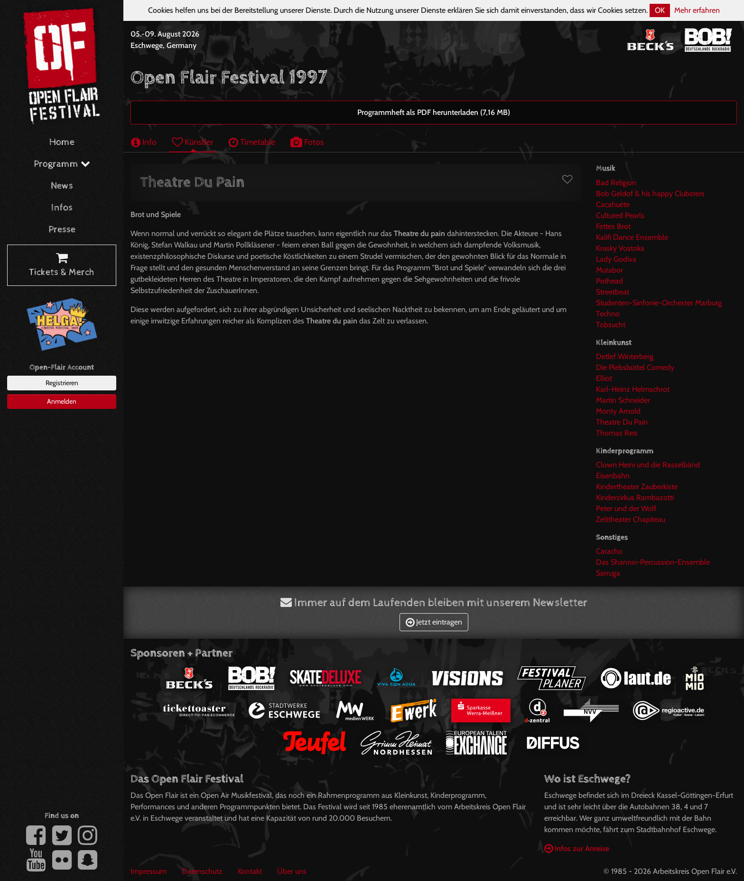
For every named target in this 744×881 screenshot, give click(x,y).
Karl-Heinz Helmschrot (633, 389)
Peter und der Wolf (626, 508)
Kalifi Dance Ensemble (632, 237)
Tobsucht (610, 324)
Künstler (193, 142)
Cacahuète (613, 204)
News (62, 185)
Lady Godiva (616, 259)
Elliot (604, 378)
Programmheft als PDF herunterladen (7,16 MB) (433, 112)
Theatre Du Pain (622, 421)
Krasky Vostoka (620, 248)
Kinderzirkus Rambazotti (635, 497)
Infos (62, 207)
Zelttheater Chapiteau (630, 519)
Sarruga (608, 573)
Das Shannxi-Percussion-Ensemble (653, 562)
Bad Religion (616, 182)
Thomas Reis (617, 432)
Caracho (609, 551)
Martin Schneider (623, 400)
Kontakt (250, 871)
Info (144, 142)
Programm (62, 164)
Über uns (292, 871)
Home (61, 142)
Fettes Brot (613, 226)
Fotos (307, 142)
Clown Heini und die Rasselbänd (648, 464)
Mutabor (609, 270)
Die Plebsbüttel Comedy (635, 367)
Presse (61, 229)
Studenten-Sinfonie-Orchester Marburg (659, 302)
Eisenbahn (613, 475)
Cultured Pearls (620, 215)
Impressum (148, 871)
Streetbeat (612, 291)
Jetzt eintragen (434, 621)
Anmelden (61, 401)
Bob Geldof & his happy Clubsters (650, 193)
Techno (608, 313)
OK (660, 10)
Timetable (252, 142)
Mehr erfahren (697, 10)
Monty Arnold (618, 411)
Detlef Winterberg (624, 356)
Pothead (609, 280)
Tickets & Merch (61, 265)
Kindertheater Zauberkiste (637, 486)
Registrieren (62, 383)
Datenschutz (202, 871)
